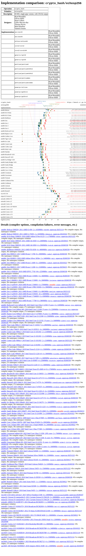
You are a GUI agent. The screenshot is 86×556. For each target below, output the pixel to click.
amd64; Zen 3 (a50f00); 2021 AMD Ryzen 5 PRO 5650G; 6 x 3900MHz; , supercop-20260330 (37, 287)
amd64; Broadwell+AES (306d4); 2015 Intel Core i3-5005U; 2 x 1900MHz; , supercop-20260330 (37, 374)
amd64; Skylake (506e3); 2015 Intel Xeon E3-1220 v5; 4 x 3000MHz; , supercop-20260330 (35, 365)
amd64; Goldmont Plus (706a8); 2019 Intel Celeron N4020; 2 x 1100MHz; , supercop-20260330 (37, 464)
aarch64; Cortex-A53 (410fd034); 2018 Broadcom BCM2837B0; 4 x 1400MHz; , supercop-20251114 (40, 533)
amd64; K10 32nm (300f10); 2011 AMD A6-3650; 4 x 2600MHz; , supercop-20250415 (34, 241)
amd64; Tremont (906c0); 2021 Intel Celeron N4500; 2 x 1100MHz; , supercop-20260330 (36, 451)
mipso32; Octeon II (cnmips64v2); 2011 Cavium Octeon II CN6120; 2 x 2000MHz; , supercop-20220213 (42, 500)
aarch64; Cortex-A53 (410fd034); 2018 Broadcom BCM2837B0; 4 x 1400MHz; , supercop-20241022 (40, 528)
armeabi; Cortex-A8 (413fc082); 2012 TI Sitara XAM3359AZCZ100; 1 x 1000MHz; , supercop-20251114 (41, 511)
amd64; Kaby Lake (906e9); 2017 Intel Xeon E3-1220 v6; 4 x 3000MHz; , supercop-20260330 (37, 354)
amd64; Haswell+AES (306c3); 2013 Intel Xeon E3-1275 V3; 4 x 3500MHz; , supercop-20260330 (38, 378)
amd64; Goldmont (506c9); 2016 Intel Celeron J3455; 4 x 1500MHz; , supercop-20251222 (35, 468)
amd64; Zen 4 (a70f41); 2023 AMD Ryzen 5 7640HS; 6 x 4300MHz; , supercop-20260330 (36, 296)
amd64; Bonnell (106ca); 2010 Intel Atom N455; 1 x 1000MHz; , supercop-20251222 (34, 490)
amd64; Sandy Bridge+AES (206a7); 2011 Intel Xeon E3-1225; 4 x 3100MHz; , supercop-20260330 (39, 407)
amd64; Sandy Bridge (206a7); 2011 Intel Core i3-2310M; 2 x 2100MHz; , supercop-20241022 (37, 413)
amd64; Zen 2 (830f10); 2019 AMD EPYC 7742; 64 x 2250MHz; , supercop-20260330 (34, 271)
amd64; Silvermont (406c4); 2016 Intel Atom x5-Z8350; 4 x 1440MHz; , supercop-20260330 (36, 477)
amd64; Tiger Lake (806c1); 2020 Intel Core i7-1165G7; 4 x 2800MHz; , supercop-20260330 (37, 325)
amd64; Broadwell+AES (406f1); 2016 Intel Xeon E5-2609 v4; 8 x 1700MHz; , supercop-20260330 (39, 369)
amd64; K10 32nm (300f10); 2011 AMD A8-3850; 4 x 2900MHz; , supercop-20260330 (34, 245)
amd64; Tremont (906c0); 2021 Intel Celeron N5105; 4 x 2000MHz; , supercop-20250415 (36, 460)
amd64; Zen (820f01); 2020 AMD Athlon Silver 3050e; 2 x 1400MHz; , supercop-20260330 (35, 258)
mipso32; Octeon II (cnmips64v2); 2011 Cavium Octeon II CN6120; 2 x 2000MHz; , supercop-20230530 (40, 497)
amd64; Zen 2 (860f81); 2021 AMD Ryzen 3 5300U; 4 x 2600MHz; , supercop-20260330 (36, 280)
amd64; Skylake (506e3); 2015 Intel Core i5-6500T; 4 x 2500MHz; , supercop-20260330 (36, 360)
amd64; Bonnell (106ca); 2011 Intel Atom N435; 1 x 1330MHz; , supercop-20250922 (34, 482)
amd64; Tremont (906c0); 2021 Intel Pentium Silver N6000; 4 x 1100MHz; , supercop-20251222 (38, 455)
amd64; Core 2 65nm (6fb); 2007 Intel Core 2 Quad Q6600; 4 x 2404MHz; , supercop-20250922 (38, 425)
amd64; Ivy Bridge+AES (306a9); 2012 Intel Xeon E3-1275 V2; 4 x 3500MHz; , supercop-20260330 (39, 398)
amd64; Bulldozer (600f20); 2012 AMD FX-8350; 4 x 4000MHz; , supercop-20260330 (35, 249)
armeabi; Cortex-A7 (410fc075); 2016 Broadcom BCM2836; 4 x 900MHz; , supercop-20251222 (37, 506)
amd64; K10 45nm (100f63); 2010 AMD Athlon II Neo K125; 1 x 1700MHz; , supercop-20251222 (38, 236)
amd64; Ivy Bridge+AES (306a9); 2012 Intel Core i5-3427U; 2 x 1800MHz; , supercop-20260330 (39, 402)
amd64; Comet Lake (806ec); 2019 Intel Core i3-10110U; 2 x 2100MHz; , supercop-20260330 (37, 332)
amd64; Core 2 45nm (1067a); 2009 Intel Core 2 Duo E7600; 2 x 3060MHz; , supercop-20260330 (39, 418)
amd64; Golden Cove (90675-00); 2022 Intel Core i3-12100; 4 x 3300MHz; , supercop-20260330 (37, 316)
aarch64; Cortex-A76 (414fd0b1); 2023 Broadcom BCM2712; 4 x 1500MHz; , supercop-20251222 (37, 541)
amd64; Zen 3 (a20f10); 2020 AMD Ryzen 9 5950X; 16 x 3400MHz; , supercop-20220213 (35, 294)
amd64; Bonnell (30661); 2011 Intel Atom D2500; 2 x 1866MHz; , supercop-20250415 (34, 486)
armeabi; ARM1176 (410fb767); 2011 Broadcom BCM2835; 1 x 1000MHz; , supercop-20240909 (38, 502)
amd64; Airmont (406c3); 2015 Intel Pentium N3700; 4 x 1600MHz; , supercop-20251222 (35, 473)
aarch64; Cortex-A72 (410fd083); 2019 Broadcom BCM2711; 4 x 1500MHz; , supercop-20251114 (37, 537)
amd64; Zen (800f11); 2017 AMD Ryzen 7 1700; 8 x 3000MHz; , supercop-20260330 (34, 254)
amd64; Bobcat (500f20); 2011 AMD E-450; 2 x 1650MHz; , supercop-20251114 (32, 230)
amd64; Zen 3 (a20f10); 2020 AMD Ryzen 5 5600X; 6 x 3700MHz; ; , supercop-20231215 (38, 285)
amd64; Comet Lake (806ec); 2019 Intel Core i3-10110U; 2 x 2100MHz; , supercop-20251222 (36, 340)
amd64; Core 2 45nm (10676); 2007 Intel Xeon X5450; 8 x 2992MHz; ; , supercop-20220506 (39, 422)
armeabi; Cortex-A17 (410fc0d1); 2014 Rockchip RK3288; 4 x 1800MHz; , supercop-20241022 (37, 524)
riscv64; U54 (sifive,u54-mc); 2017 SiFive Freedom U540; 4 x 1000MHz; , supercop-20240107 (42, 495)
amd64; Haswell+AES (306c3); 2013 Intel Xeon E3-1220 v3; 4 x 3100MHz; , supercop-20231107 (38, 391)
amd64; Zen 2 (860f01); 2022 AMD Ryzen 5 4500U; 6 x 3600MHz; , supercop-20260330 (35, 276)
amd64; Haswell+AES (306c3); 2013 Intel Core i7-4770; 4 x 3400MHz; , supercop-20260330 (40, 382)
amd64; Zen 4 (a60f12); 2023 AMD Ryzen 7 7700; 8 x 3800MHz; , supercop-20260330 (34, 301)
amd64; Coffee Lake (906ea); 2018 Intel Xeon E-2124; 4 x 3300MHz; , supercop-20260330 (36, 349)
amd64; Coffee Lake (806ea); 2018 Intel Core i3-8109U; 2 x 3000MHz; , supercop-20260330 (35, 345)
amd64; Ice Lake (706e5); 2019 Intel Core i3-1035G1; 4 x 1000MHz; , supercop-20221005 (36, 329)
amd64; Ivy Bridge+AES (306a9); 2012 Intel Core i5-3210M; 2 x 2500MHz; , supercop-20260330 (38, 393)
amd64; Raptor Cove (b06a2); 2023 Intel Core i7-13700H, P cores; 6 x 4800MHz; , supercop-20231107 (40, 314)
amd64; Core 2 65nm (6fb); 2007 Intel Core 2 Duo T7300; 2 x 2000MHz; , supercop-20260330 (37, 429)
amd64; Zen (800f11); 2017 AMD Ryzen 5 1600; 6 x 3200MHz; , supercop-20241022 (34, 263)
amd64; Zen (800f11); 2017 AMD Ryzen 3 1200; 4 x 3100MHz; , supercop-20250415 (34, 267)
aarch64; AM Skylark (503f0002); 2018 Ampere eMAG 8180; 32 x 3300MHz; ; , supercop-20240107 (42, 546)
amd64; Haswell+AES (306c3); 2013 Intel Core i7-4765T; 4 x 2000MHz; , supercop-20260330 (37, 387)
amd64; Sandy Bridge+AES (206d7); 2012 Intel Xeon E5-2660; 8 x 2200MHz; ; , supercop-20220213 (42, 411)
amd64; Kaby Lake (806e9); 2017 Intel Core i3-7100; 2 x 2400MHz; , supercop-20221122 (37, 358)
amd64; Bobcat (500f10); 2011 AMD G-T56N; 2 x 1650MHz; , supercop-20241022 (34, 234)
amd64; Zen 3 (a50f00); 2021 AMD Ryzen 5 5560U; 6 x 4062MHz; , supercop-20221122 (35, 291)
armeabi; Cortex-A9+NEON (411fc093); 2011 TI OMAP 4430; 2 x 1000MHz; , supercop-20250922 (39, 515)
